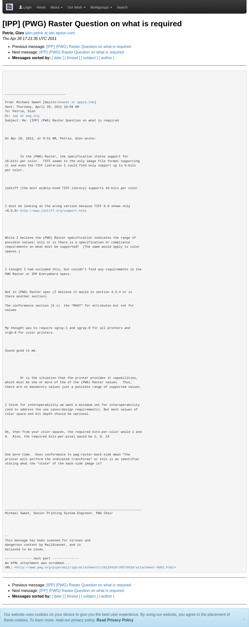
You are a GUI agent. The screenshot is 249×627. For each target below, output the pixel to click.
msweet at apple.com (76, 102)
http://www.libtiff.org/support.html (53, 211)
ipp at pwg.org (26, 116)
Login (25, 7)
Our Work (77, 7)
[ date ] (58, 58)
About (57, 7)
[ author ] (106, 58)
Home (40, 7)
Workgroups (101, 7)
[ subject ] (89, 58)
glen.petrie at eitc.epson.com (50, 33)
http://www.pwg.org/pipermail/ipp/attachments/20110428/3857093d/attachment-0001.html (95, 567)
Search (122, 7)
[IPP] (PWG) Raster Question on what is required (88, 47)
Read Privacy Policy (115, 620)
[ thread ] (72, 58)
